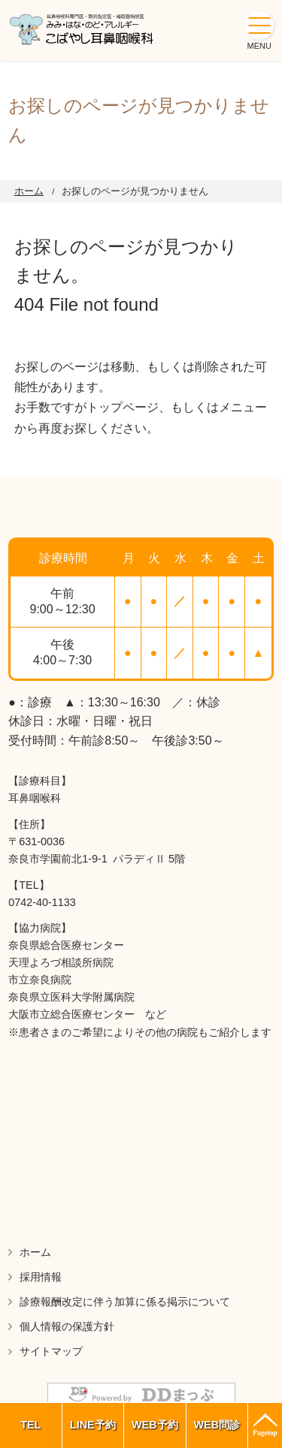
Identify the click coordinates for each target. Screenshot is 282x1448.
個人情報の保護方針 (67, 1326)
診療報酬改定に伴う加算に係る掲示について (125, 1302)
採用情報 (41, 1277)
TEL (30, 1425)
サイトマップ (51, 1351)
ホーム (29, 191)
